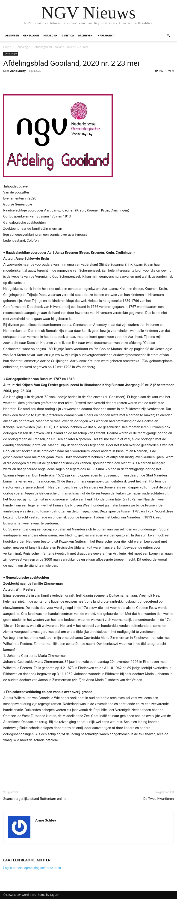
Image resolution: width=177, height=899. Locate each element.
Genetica (68, 35)
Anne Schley (18, 70)
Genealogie (31, 35)
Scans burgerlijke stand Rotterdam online (34, 799)
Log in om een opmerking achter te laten (32, 868)
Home (7, 47)
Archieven (85, 35)
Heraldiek (50, 35)
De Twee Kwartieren (158, 799)
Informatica (105, 35)
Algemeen (12, 35)
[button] (168, 35)
